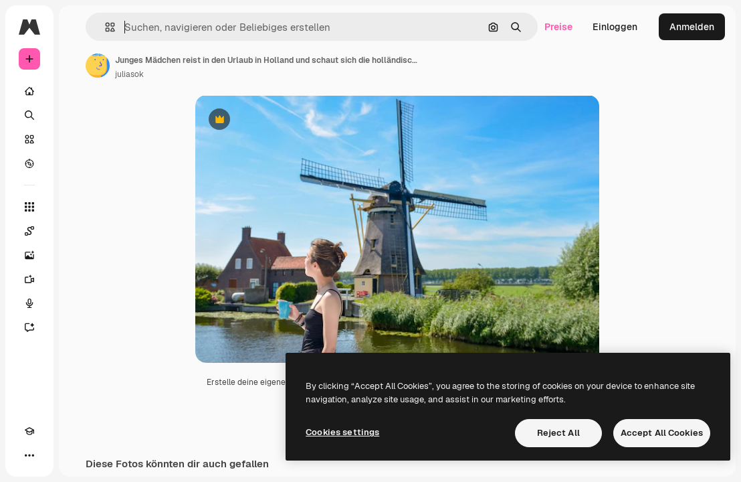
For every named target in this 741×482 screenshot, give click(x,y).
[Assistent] (29, 327)
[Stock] (29, 139)
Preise (558, 27)
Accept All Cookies (662, 432)
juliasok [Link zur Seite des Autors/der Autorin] (129, 74)
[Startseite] (29, 91)
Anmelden (691, 27)
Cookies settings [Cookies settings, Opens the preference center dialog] (342, 432)
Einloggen (615, 27)
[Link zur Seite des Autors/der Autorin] (98, 66)
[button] (104, 27)
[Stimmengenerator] (29, 303)
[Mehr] (29, 455)
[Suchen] (29, 115)
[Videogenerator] (29, 279)
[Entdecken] (29, 163)
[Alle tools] (29, 207)
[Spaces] (29, 231)
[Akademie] (29, 431)
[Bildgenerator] (29, 255)
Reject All (558, 432)
